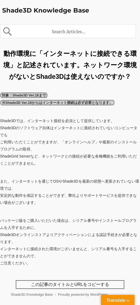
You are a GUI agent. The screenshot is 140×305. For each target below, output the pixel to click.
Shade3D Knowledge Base (45, 10)
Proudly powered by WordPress (83, 294)
